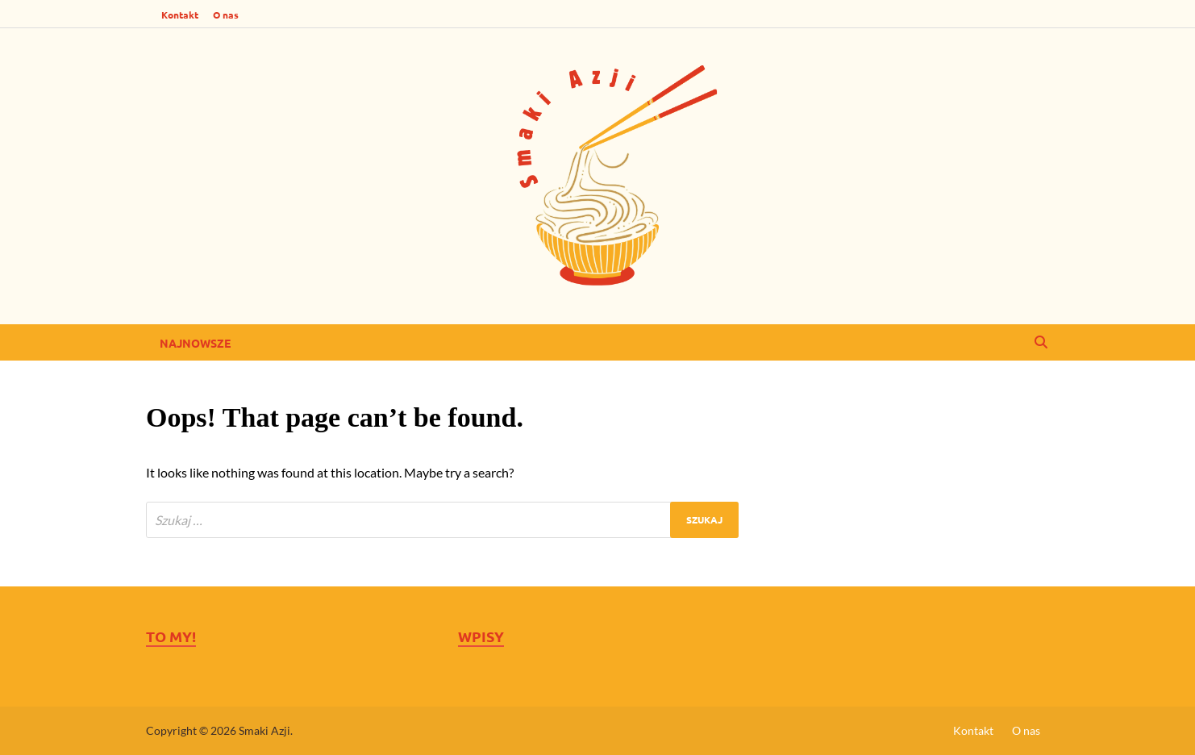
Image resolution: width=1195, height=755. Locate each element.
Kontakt (179, 14)
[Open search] (1041, 342)
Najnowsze (195, 343)
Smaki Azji (264, 730)
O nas (226, 14)
